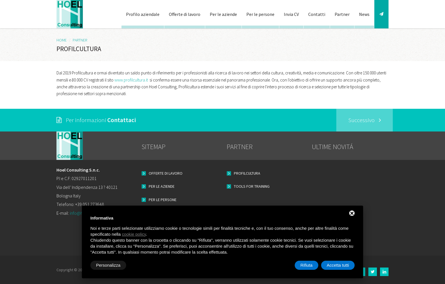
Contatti (316, 14)
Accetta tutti (338, 265)
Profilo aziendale (142, 14)
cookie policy (134, 234)
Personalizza (108, 265)
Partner (342, 14)
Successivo (364, 120)
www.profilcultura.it (131, 80)
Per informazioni (96, 120)
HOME (61, 40)
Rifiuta (307, 265)
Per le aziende (223, 14)
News (364, 14)
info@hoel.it (81, 213)
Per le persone (260, 14)
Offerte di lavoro (184, 14)
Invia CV (291, 14)
